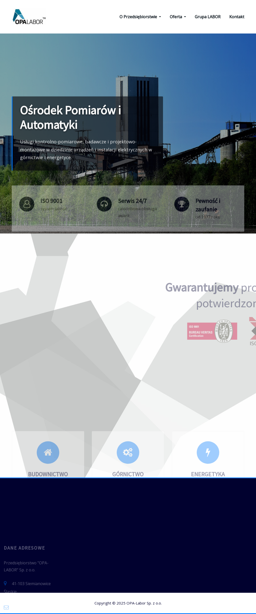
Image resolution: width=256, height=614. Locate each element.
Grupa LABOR (207, 17)
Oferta (178, 17)
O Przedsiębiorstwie (140, 17)
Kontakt (236, 17)
